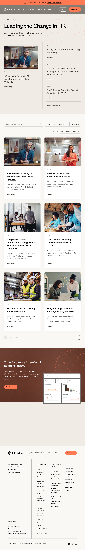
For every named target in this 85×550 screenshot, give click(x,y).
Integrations (40, 531)
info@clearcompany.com (31, 543)
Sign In (63, 9)
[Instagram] (76, 543)
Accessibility (12, 521)
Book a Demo (75, 9)
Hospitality (68, 479)
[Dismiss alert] (82, 2)
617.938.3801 (43, 543)
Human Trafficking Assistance (17, 533)
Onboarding (40, 486)
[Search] (40, 124)
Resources (41, 9)
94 (17, 337)
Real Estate (68, 487)
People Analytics (42, 528)
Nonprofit (68, 484)
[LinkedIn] (69, 543)
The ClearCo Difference (15, 464)
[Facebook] (73, 543)
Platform (21, 9)
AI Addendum (12, 528)
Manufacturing (69, 482)
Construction (69, 471)
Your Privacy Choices (14, 531)
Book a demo (71, 453)
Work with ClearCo (14, 472)
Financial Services (70, 474)
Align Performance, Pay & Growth (56, 497)
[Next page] (79, 337)
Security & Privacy (42, 533)
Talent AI (39, 525)
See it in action (10, 387)
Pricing (50, 9)
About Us (31, 9)
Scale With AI (55, 506)
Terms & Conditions (14, 526)
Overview (40, 523)
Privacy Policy (12, 524)
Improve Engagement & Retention (55, 490)
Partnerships (12, 469)
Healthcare (68, 476)
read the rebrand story (54, 2)
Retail (67, 490)
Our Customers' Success (15, 466)
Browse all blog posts (53, 105)
